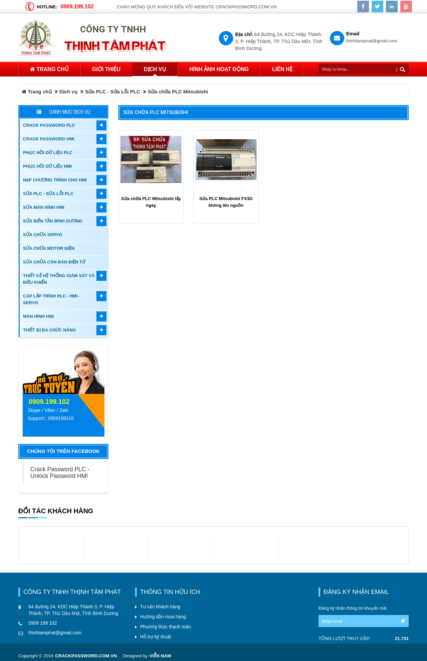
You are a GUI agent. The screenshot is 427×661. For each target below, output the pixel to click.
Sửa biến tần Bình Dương (52, 220)
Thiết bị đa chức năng (49, 330)
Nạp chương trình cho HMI (55, 179)
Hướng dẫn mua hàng (163, 616)
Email (353, 33)
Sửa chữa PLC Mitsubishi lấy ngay (151, 202)
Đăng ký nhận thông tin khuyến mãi (352, 608)
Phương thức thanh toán (165, 626)
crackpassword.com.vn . (87, 655)
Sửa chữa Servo (42, 234)
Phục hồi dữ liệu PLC (47, 152)
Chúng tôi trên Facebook (63, 451)
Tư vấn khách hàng (160, 606)
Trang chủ (49, 69)
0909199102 (61, 418)
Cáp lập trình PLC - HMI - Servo (51, 299)
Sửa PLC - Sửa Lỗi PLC (112, 91)
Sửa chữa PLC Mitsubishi (155, 112)
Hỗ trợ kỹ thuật (155, 636)
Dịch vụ (68, 91)
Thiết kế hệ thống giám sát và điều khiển (59, 279)
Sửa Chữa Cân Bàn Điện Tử (54, 261)
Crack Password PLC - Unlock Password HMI (59, 472)
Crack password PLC (49, 125)
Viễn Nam (160, 655)
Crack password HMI (48, 138)
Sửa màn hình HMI (43, 207)
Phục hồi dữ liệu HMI (47, 166)
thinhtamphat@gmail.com (371, 40)
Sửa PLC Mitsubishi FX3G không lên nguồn (226, 202)
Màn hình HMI (38, 316)
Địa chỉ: (244, 34)
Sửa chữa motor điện (48, 248)
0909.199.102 (76, 6)
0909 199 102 (42, 623)
